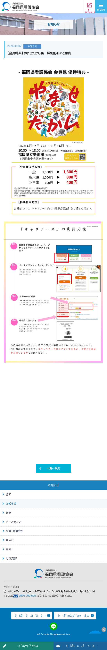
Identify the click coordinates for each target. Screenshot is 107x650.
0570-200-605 (27, 595)
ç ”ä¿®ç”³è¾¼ (28, 646)
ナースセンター (14, 522)
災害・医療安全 (15, 531)
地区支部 (11, 558)
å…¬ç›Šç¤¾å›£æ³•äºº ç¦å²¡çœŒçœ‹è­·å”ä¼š (20, 7)
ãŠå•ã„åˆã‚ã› (82, 646)
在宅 (8, 549)
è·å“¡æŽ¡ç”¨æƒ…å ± (73, 615)
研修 (8, 513)
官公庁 (10, 540)
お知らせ (11, 503)
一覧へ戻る (53, 468)
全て (8, 494)
